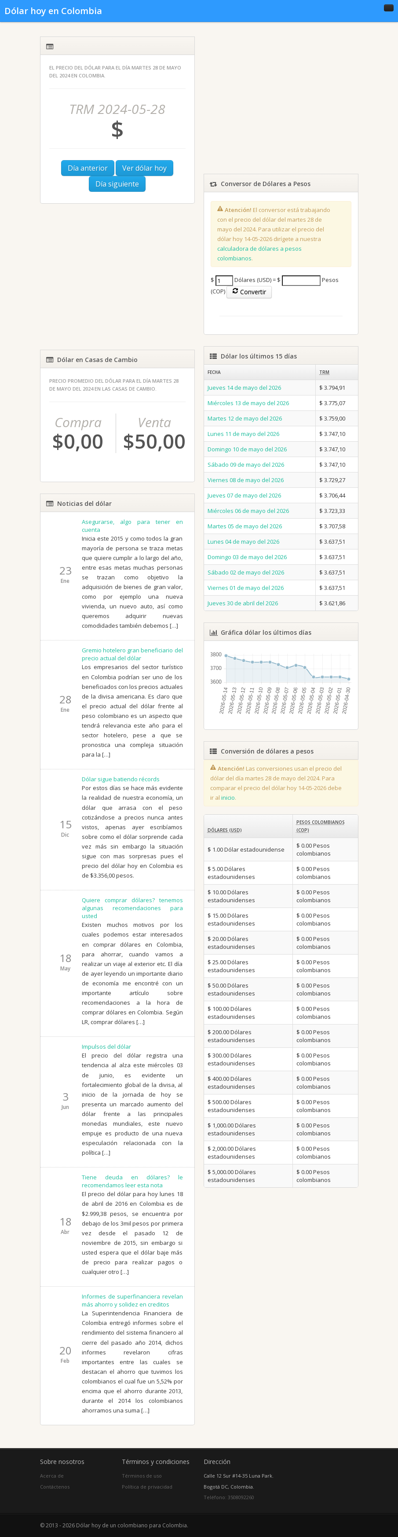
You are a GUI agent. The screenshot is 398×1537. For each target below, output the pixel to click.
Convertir (249, 292)
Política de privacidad (147, 1486)
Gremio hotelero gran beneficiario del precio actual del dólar (132, 654)
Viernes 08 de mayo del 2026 (246, 480)
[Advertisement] (117, 276)
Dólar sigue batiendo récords (121, 779)
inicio (228, 797)
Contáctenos (54, 1486)
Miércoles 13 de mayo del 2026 (248, 403)
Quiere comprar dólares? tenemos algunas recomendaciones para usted (132, 908)
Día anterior (88, 168)
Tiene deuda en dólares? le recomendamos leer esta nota (132, 1181)
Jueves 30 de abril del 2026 (243, 603)
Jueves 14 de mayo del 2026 (244, 388)
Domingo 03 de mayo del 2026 (247, 557)
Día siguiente (117, 184)
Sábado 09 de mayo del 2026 (246, 464)
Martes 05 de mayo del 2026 (245, 526)
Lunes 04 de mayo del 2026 (243, 541)
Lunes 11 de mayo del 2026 (243, 434)
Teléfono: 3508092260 (229, 1497)
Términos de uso (142, 1475)
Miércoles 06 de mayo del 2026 (248, 511)
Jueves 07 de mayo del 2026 (244, 495)
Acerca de (52, 1475)
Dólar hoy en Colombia (53, 11)
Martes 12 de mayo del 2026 (245, 418)
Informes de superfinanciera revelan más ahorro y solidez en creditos (132, 1300)
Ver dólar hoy (144, 168)
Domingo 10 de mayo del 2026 (247, 449)
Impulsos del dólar (106, 1046)
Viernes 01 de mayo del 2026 (246, 588)
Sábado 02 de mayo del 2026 (246, 572)
